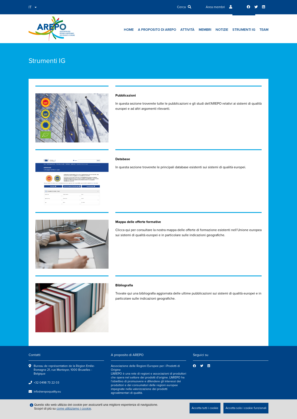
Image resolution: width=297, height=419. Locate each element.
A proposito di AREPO (157, 30)
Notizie (222, 30)
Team (263, 30)
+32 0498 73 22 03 (46, 382)
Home (129, 30)
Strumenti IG (243, 30)
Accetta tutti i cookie (205, 408)
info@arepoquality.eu (47, 391)
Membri (205, 30)
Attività (187, 30)
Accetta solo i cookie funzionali (246, 408)
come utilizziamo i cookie (74, 408)
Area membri (215, 7)
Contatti (35, 355)
